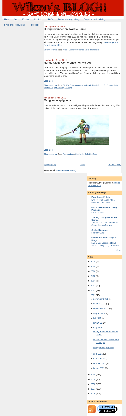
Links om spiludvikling (14, 25)
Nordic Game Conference (73, 50)
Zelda (95, 154)
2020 (93, 261)
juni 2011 (97, 323)
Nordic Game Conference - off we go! (67, 62)
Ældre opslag (114, 164)
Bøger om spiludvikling (94, 19)
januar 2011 (99, 368)
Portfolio (38, 19)
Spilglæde (79, 154)
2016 (93, 271)
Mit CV (50, 19)
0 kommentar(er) (51, 50)
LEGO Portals (97, 213)
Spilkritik (88, 154)
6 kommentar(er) (51, 154)
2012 (93, 290)
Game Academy (76, 85)
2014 (93, 281)
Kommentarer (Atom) (66, 170)
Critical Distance (99, 230)
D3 (64, 85)
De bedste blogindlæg (68, 19)
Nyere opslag (50, 164)
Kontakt (26, 19)
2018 (93, 266)
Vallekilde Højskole (93, 50)
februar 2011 (99, 363)
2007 (93, 389)
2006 (93, 393)
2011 (93, 295)
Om (16, 19)
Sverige (68, 87)
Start (82, 164)
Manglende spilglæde (57, 100)
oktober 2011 (99, 303)
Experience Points (100, 197)
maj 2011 (97, 327)
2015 (93, 276)
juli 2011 (97, 318)
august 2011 (99, 313)
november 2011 (100, 299)
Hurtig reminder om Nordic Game (65, 29)
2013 (93, 285)
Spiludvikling (59, 87)
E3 (67, 85)
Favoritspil (34, 25)
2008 (93, 384)
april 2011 (98, 354)
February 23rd (97, 233)
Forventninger (68, 154)
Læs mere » (49, 81)
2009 (93, 379)
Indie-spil (87, 85)
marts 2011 (98, 358)
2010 (93, 374)
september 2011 (101, 308)
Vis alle (118, 250)
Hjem (6, 19)
